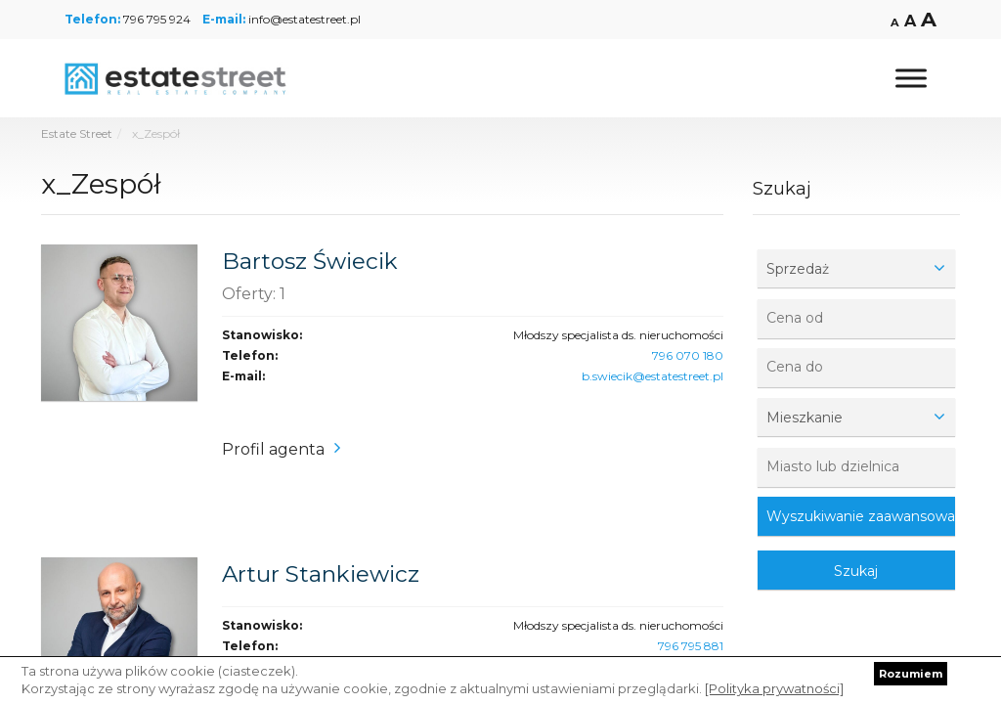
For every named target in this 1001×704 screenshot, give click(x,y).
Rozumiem (910, 674)
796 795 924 (157, 19)
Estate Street (76, 133)
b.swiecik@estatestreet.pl (652, 376)
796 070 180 (687, 355)
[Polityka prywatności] (774, 688)
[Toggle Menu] (911, 77)
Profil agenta (273, 449)
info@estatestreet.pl (304, 19)
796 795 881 (690, 645)
